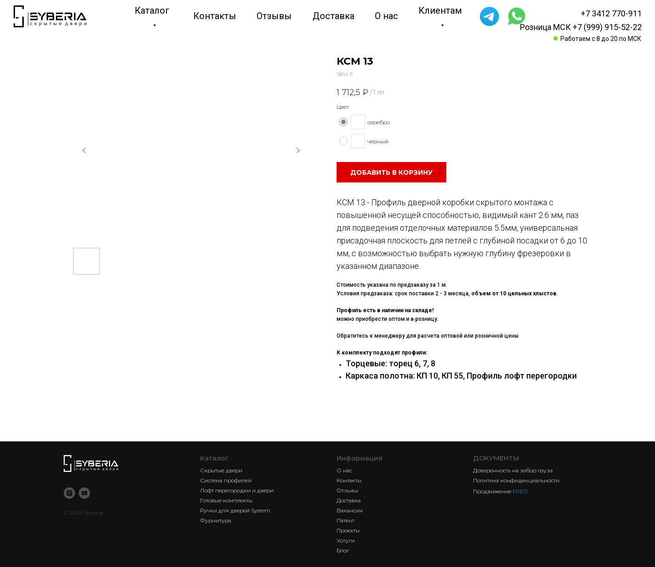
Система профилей (226, 480)
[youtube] (84, 493)
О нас (344, 470)
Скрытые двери (221, 470)
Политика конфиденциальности (516, 480)
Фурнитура (215, 520)
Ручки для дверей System (235, 510)
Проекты (348, 530)
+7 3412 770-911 (611, 13)
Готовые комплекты (226, 500)
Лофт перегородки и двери (237, 490)
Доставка (349, 500)
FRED (520, 491)
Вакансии (350, 510)
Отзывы (347, 490)
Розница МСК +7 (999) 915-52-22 (581, 27)
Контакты (349, 480)
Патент (345, 520)
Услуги (346, 540)
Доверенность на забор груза (513, 470)
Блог (343, 550)
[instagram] (69, 493)
